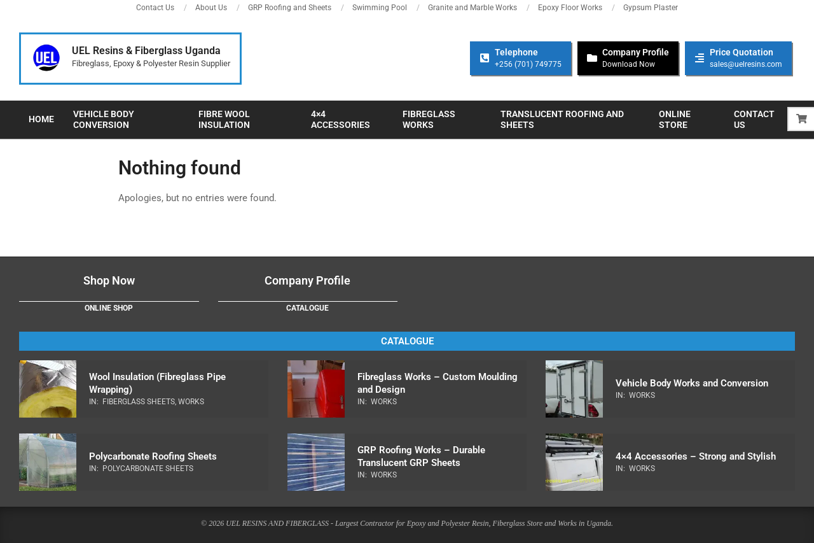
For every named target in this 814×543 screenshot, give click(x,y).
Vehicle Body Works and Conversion (692, 383)
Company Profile (307, 280)
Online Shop (109, 308)
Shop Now (109, 280)
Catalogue (307, 308)
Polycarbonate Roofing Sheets (153, 456)
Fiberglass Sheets (138, 401)
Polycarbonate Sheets (147, 468)
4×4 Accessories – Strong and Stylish (696, 456)
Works (191, 401)
